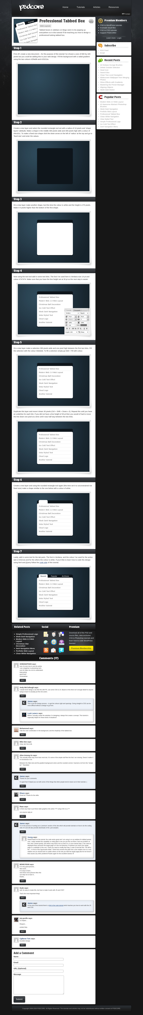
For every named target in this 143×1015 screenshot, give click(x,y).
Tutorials (81, 7)
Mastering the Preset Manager (112, 85)
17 (91, 21)
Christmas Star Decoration (22, 645)
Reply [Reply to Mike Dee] (22, 748)
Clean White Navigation (26, 653)
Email (102, 53)
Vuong (30, 837)
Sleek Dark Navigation (25, 637)
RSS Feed (104, 50)
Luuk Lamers (33, 713)
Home (65, 7)
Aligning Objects (106, 87)
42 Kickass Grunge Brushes (111, 65)
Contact (127, 14)
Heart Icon (104, 70)
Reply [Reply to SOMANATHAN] (22, 680)
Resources (114, 7)
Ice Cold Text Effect (108, 124)
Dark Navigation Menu (25, 648)
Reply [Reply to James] (22, 786)
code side (43, 562)
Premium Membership (81, 648)
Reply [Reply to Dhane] (22, 799)
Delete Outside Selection (110, 67)
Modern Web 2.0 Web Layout (112, 102)
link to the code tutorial (56, 905)
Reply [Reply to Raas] (22, 816)
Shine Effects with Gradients (111, 82)
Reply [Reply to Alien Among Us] (22, 769)
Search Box (105, 72)
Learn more (111, 38)
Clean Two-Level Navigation (111, 75)
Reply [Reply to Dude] (22, 897)
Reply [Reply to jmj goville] (22, 931)
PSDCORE (41, 1012)
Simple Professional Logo (27, 634)
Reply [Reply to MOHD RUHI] (22, 880)
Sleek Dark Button (107, 90)
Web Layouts (45, 26)
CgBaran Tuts (25, 939)
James (30, 701)
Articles (96, 7)
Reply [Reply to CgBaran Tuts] (22, 945)
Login (119, 38)
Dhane (22, 793)
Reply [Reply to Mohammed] (22, 734)
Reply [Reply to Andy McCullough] (22, 695)
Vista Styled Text (106, 119)
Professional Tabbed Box (62, 21)
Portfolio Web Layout (25, 651)
